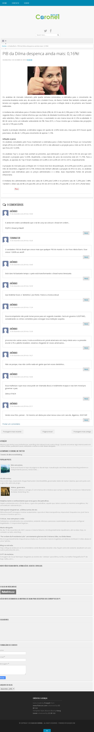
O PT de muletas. (7, 554)
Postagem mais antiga (82, 432)
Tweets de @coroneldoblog (11, 454)
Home (4, 3)
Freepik (47, 703)
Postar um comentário (11, 424)
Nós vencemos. (17, 465)
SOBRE (26, 3)
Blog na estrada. (6, 545)
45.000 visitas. (5, 478)
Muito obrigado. (6, 527)
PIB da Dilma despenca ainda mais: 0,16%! (41, 53)
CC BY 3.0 (51, 713)
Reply (86, 233)
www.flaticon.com (40, 705)
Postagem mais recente (12, 432)
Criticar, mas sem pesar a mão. (12, 519)
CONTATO (15, 3)
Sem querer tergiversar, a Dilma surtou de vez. (19, 510)
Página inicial (47, 432)
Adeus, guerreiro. (18, 487)
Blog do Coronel (37, 723)
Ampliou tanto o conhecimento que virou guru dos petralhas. (24, 501)
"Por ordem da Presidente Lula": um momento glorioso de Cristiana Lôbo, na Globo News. (35, 536)
